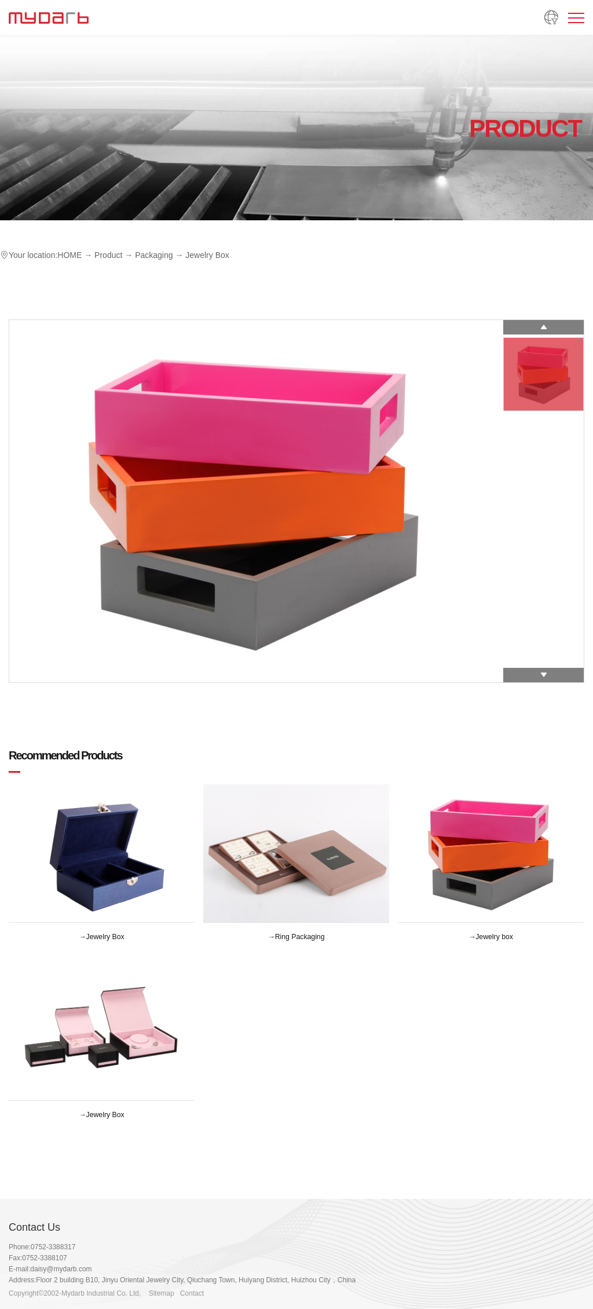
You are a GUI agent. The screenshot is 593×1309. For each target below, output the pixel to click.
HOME (69, 255)
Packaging (154, 255)
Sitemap (161, 1293)
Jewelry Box (207, 255)
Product (108, 255)
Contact (192, 1293)
